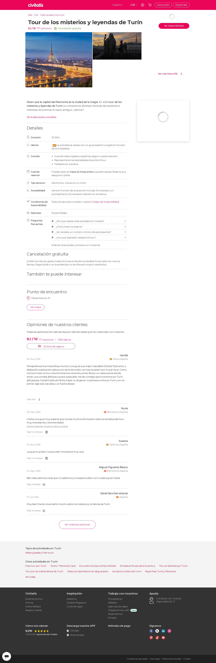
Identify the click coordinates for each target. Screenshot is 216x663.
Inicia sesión (163, 5)
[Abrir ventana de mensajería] (6, 656)
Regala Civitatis (33, 610)
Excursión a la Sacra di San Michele (97, 566)
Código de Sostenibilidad (105, 202)
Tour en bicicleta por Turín (173, 566)
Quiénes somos (33, 599)
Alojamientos (115, 614)
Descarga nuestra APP (81, 625)
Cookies (187, 659)
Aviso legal (155, 659)
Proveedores (115, 599)
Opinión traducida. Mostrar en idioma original (47, 426)
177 (38, 28)
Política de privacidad (171, 659)
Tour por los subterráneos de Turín (44, 571)
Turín (36, 15)
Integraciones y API (118, 610)
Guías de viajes (75, 606)
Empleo (112, 618)
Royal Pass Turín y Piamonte (160, 571)
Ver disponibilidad (174, 25)
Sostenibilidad (33, 606)
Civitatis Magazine (76, 602)
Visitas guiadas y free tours (52, 15)
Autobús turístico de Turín (127, 571)
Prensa (29, 602)
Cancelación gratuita (69, 28)
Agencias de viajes (117, 606)
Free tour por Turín (36, 566)
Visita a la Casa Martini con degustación (88, 571)
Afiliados (112, 602)
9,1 (31, 28)
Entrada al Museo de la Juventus (138, 566)
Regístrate (181, 5)
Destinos (71, 599)
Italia (30, 15)
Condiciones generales (137, 659)
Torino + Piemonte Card (63, 566)
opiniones (45, 28)
